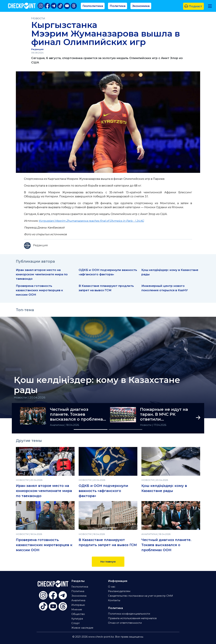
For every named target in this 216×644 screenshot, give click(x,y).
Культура (77, 618)
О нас (111, 586)
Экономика (141, 6)
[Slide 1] (90, 429)
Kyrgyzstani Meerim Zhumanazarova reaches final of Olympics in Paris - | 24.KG (91, 220)
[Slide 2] (125, 429)
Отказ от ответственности (125, 622)
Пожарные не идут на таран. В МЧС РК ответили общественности (164, 414)
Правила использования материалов (132, 618)
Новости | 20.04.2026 (29, 397)
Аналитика (57, 425)
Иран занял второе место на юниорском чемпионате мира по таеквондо (42, 274)
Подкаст (193, 6)
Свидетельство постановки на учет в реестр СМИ (140, 595)
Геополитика (93, 6)
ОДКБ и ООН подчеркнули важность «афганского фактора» (103, 491)
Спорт (75, 623)
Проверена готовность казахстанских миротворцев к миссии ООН (39, 290)
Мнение (76, 609)
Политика (117, 6)
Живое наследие (82, 627)
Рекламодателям (119, 591)
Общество (78, 614)
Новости (38, 18)
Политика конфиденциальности (129, 613)
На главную (108, 561)
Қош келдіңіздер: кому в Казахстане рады (97, 385)
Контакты (114, 600)
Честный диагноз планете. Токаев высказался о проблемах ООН (77, 414)
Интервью (78, 604)
